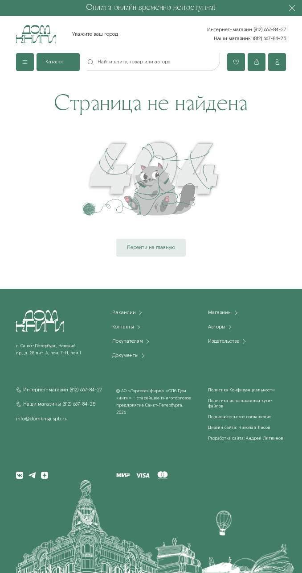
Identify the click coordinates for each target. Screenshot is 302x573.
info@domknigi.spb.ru (42, 419)
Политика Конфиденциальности (241, 390)
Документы (125, 355)
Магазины (220, 313)
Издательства (224, 341)
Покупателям (127, 341)
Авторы (216, 327)
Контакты (123, 327)
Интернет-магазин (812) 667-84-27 (246, 30)
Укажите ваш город (95, 34)
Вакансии (124, 313)
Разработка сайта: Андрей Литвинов (245, 438)
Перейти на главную (151, 247)
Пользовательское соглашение (239, 417)
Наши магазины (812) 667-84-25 (250, 39)
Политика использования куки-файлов (240, 403)
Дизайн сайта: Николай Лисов (239, 427)
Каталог (54, 62)
